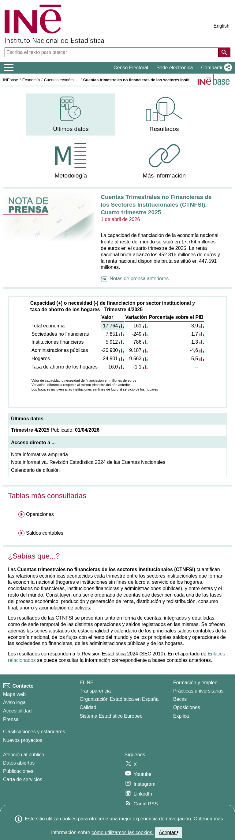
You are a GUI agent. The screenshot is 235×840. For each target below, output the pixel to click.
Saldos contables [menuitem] (44, 533)
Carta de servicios (22, 779)
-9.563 (134, 358)
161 (137, 325)
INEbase (10, 80)
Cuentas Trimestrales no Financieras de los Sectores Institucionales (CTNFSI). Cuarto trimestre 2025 (156, 205)
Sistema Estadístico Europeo (111, 716)
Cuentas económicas (62, 80)
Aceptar (169, 832)
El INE (86, 682)
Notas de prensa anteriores (135, 278)
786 (137, 342)
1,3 (194, 342)
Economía (31, 80)
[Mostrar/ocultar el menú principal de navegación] (8, 67)
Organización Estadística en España (119, 699)
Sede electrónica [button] (174, 67)
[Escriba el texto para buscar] (112, 52)
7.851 (112, 334)
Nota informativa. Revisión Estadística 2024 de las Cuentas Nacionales (88, 462)
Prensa (11, 719)
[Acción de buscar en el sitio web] (224, 52)
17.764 (110, 325)
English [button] (221, 26)
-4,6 (194, 350)
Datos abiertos (19, 763)
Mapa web (14, 694)
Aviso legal (15, 702)
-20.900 (109, 350)
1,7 (194, 334)
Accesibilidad (17, 710)
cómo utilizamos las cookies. (122, 832)
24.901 (110, 358)
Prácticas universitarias (198, 690)
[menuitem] (70, 115)
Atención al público (23, 754)
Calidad (88, 707)
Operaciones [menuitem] (40, 514)
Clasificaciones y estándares (34, 731)
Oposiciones (186, 707)
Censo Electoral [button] (131, 67)
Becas (180, 699)
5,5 (194, 358)
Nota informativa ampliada (39, 454)
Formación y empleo (195, 682)
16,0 (113, 366)
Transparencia (95, 690)
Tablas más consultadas (47, 495)
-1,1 (137, 366)
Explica (181, 716)
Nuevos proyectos (22, 740)
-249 (136, 334)
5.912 (112, 342)
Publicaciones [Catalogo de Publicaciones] (18, 771)
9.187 (135, 350)
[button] (215, 67)
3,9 (194, 325)
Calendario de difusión (35, 470)
